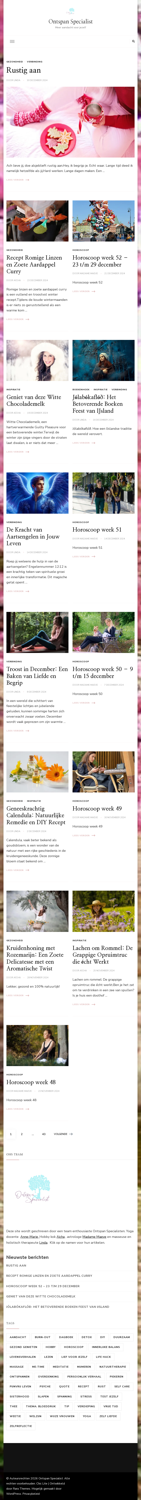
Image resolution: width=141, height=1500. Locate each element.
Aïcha (17, 280)
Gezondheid (14, 61)
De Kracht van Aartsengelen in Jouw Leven (33, 536)
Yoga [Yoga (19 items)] (87, 1416)
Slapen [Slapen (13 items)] (43, 1396)
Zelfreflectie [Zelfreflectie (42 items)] (21, 1426)
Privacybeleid (31, 1494)
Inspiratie (13, 389)
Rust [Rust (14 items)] (102, 1386)
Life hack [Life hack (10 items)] (103, 1357)
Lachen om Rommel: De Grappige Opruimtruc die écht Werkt (103, 955)
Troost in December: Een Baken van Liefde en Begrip (37, 676)
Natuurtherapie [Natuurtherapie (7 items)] (113, 1367)
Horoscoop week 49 (97, 809)
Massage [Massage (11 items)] (17, 1367)
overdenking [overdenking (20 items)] (48, 1376)
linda (17, 80)
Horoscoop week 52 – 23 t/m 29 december (43, 1286)
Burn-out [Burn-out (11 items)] (43, 1337)
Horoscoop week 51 (97, 530)
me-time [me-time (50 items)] (38, 1367)
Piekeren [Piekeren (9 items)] (116, 1376)
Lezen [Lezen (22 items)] (48, 1357)
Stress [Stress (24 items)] (86, 1396)
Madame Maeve (89, 273)
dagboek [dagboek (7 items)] (66, 1337)
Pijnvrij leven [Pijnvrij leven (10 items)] (20, 1386)
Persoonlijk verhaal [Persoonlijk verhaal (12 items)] (84, 1376)
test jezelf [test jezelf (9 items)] (109, 1396)
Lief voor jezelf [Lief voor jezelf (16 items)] (75, 1357)
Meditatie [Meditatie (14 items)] (61, 1367)
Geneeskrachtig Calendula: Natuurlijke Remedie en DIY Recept (36, 815)
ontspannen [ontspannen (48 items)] (20, 1376)
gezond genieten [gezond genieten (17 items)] (23, 1347)
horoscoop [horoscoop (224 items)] (74, 1347)
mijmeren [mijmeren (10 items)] (84, 1367)
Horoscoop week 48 (31, 1082)
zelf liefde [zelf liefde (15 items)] (108, 1416)
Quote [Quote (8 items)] (64, 1386)
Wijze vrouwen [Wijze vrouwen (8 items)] (62, 1416)
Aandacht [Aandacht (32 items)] (18, 1337)
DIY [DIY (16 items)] (102, 1337)
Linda (43, 1242)
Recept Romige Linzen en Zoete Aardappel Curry (34, 264)
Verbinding (34, 61)
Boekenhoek (81, 389)
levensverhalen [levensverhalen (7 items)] (23, 1357)
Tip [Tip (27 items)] (66, 1406)
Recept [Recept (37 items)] (83, 1386)
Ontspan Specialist (70, 21)
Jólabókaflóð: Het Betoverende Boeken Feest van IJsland (98, 404)
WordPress (13, 1494)
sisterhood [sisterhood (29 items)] (19, 1396)
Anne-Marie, (29, 1237)
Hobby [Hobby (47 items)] (51, 1347)
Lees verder (17, 180)
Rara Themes (21, 1489)
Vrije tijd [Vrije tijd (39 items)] (111, 1406)
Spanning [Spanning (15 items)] (64, 1396)
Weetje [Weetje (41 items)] (15, 1416)
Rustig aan (23, 70)
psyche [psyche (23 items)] (45, 1386)
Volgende (63, 1134)
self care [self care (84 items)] (122, 1386)
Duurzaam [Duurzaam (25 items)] (121, 1337)
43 (45, 1133)
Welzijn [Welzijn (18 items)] (35, 1416)
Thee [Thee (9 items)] (13, 1406)
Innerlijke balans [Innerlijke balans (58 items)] (106, 1347)
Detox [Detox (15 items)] (87, 1337)
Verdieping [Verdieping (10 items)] (86, 1406)
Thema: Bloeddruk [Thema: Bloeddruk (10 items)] (41, 1406)
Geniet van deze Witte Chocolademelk (40, 1296)
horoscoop (81, 250)
